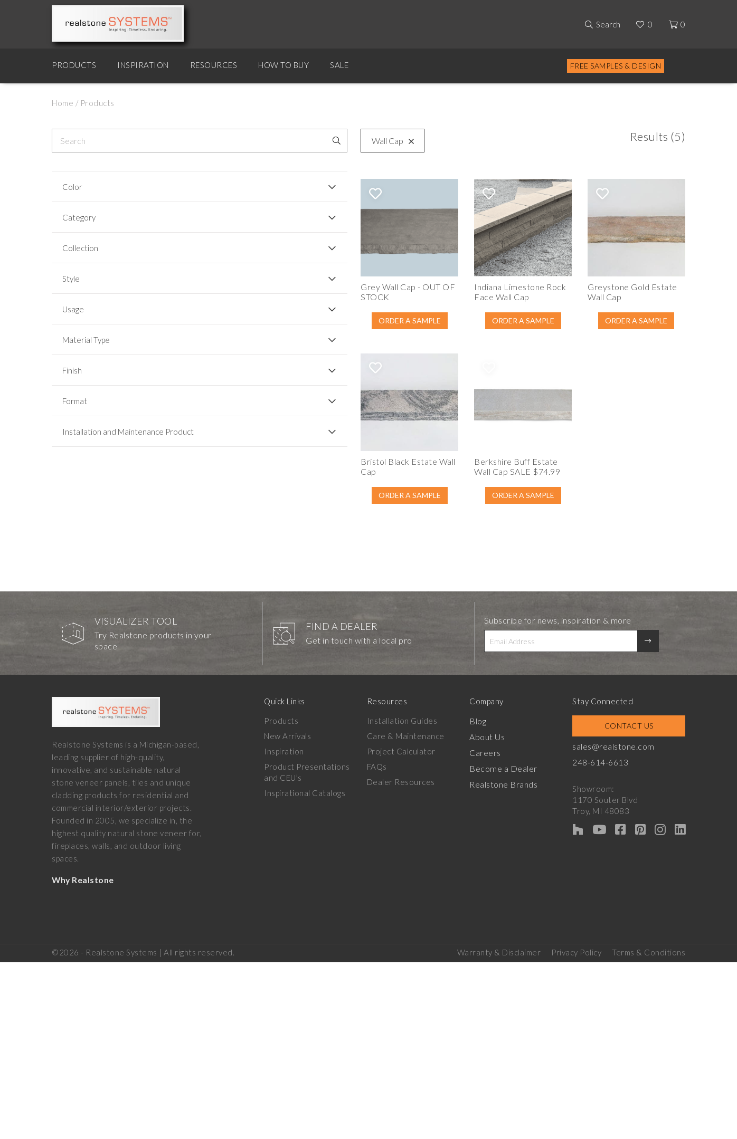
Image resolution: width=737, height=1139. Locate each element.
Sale (339, 65)
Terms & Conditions (648, 1041)
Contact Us (636, 819)
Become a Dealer (512, 860)
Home (62, 103)
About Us (497, 829)
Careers (496, 844)
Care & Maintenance (411, 829)
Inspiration (143, 65)
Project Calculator (406, 844)
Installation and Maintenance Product (113, 436)
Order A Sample (293, 356)
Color (72, 187)
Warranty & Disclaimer (499, 1041)
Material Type (86, 339)
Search (608, 24)
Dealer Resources (406, 875)
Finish (72, 370)
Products (74, 65)
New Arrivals (287, 829)
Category (79, 217)
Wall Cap (250, 141)
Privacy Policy (576, 1041)
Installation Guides (407, 814)
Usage (73, 309)
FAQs (382, 860)
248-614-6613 (616, 854)
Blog (488, 814)
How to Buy (283, 65)
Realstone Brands (513, 875)
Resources (214, 65)
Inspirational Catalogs (304, 886)
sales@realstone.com (628, 839)
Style (71, 278)
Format (74, 401)
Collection (80, 248)
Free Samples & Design (616, 65)
